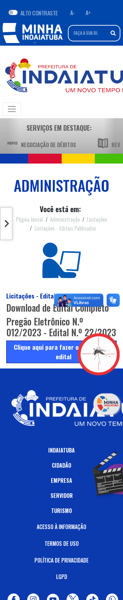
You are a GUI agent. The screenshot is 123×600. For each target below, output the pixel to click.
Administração (65, 219)
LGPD (61, 577)
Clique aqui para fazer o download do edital (63, 351)
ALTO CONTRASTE (39, 13)
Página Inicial (29, 219)
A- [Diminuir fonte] (72, 13)
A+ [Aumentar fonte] (88, 13)
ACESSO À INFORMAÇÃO (61, 527)
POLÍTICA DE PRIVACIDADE (61, 560)
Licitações (97, 219)
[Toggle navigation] (12, 109)
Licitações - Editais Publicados (65, 228)
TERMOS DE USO (62, 543)
